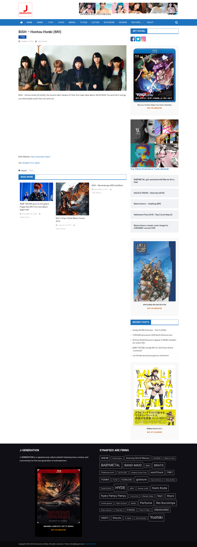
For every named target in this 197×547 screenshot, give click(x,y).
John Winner (42, 41)
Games (40, 22)
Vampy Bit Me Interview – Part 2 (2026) (149, 330)
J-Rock (61, 22)
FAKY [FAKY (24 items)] (170, 472)
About (150, 22)
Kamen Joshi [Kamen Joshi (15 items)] (143, 488)
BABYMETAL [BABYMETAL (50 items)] (110, 465)
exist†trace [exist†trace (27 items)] (157, 472)
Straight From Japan (31, 163)
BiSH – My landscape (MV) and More (107, 185)
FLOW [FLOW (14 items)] (115, 480)
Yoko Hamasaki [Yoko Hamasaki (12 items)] (141, 518)
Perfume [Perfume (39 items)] (146, 503)
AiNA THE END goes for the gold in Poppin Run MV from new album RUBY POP (34, 207)
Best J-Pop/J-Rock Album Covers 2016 (70, 219)
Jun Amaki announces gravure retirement (151, 355)
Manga (72, 22)
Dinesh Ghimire (90, 544)
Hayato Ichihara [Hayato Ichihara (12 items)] (106, 488)
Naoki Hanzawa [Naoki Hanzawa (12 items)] (121, 503)
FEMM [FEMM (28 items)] (105, 479)
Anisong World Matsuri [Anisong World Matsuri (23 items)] (138, 458)
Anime (29, 22)
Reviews (123, 22)
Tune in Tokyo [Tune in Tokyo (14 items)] (144, 510)
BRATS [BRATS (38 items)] (158, 465)
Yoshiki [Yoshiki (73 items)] (156, 517)
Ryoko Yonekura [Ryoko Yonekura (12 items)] (106, 510)
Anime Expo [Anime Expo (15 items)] (117, 458)
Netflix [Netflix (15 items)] (133, 503)
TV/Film (83, 22)
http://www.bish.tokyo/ (40, 157)
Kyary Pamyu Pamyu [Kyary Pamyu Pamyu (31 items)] (113, 495)
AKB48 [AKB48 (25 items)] (104, 458)
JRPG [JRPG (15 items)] (132, 488)
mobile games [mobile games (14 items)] (106, 503)
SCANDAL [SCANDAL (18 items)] (131, 510)
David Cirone (24, 217)
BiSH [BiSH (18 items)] (148, 465)
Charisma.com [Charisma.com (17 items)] (107, 472)
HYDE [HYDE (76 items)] (120, 487)
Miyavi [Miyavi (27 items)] (170, 495)
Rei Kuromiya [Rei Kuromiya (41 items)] (165, 503)
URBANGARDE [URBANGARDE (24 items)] (161, 509)
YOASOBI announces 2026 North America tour (153, 335)
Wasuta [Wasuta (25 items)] (117, 517)
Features (136, 22)
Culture (95, 22)
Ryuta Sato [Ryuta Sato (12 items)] (119, 510)
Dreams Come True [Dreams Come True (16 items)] (139, 472)
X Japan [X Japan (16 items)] (128, 518)
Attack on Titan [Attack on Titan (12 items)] (169, 458)
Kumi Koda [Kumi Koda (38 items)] (159, 488)
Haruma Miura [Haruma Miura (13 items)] (156, 480)
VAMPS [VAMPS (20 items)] (104, 518)
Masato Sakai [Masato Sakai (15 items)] (148, 496)
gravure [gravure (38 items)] (141, 479)
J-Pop (50, 22)
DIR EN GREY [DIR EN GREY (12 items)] (122, 473)
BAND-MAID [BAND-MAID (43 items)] (133, 465)
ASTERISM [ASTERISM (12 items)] (157, 458)
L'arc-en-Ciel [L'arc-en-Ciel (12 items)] (134, 496)
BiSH (31, 170)
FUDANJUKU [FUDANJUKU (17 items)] (126, 480)
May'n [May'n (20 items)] (160, 496)
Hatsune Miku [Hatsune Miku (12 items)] (170, 480)
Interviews (109, 22)
